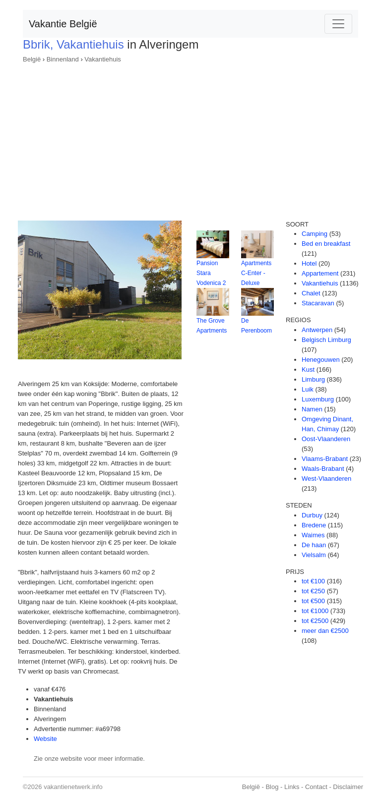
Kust (308, 369)
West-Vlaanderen (326, 478)
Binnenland (63, 59)
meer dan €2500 (325, 630)
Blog (271, 787)
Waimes (313, 535)
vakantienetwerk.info (73, 787)
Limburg (313, 379)
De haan (314, 545)
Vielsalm (314, 555)
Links (291, 787)
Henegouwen (321, 359)
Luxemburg (318, 399)
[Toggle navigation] (338, 24)
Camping (314, 233)
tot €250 (313, 591)
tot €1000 (315, 611)
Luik (308, 389)
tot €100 (313, 581)
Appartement (320, 273)
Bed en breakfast (326, 243)
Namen (312, 409)
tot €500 (313, 601)
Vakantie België (63, 23)
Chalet (311, 293)
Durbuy (312, 515)
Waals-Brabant (323, 468)
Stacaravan (318, 303)
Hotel (309, 263)
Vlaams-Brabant (325, 458)
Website (45, 738)
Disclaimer (348, 787)
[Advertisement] (190, 138)
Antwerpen (317, 330)
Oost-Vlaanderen (326, 439)
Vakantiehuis (102, 59)
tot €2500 (315, 620)
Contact (316, 787)
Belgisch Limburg (326, 339)
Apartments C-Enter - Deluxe (256, 273)
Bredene (314, 525)
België (32, 59)
